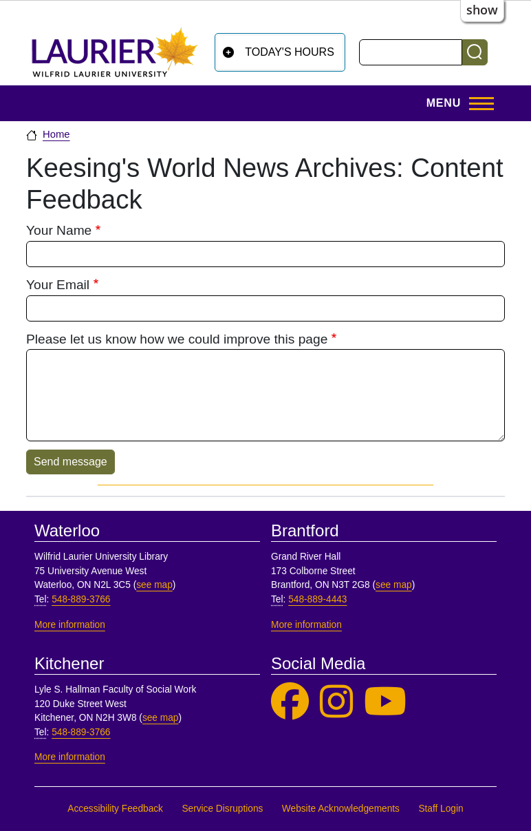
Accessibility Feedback (115, 808)
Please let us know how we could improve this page (176, 339)
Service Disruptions (222, 808)
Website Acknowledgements (341, 808)
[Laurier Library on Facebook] (290, 702)
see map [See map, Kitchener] (160, 718)
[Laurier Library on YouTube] (385, 702)
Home (56, 134)
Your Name (58, 230)
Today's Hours (289, 52)
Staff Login (440, 808)
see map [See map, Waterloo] (154, 585)
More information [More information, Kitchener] (69, 757)
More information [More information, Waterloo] (69, 625)
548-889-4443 (317, 599)
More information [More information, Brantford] (306, 625)
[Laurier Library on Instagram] (336, 702)
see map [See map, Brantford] (394, 585)
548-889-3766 (81, 599)
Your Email (57, 284)
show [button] (482, 9)
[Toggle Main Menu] (456, 103)
